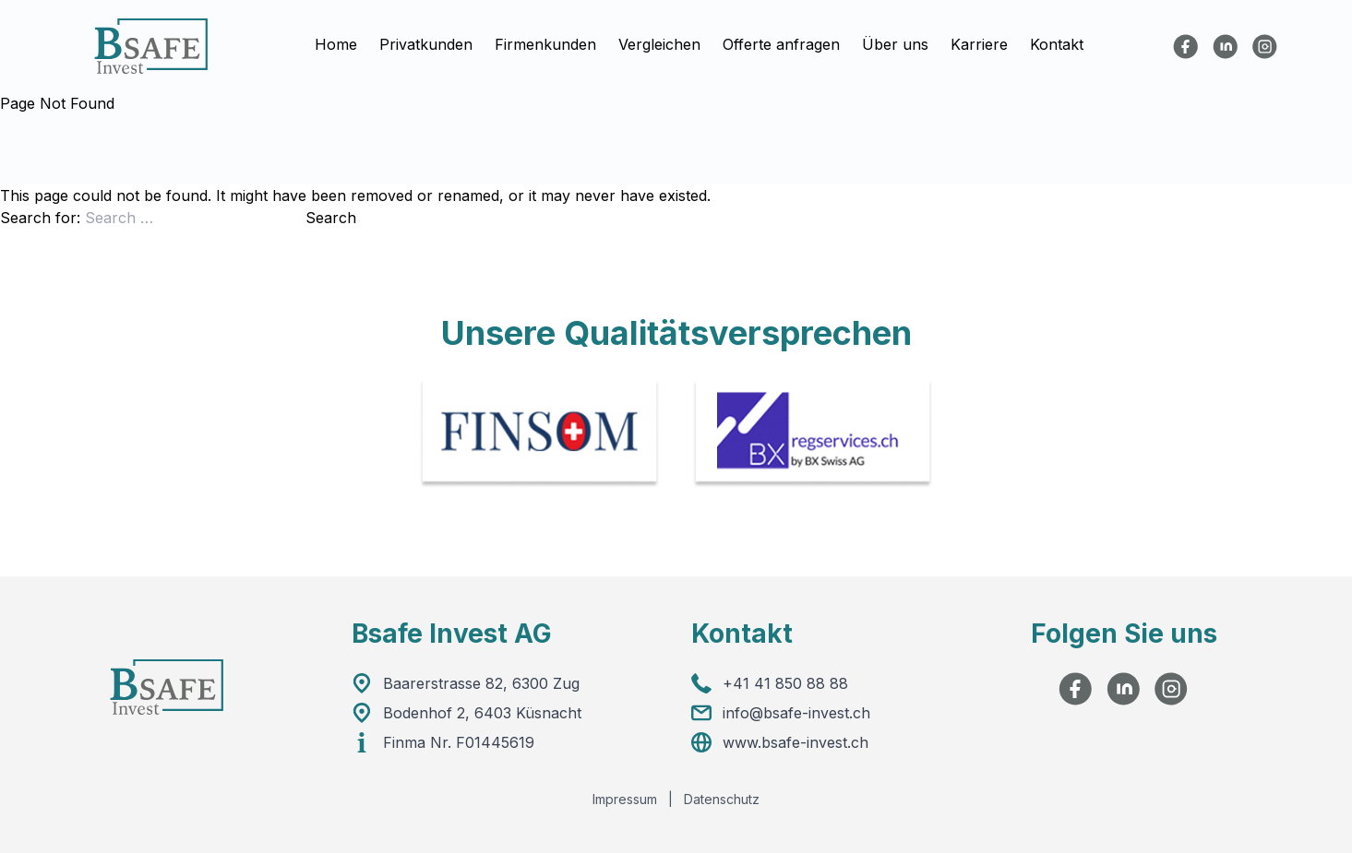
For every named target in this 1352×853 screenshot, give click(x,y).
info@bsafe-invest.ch (796, 713)
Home (336, 45)
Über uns (895, 45)
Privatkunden (426, 45)
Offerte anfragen (781, 45)
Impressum (624, 799)
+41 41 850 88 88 (785, 683)
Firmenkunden (545, 45)
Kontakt (1056, 45)
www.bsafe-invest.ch (795, 742)
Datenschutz (722, 799)
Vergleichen (659, 45)
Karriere (979, 45)
